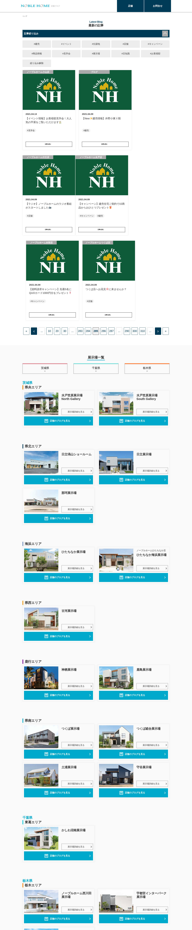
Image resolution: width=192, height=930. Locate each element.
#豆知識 (125, 54)
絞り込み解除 (37, 63)
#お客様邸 (155, 54)
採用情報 (91, 914)
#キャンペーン (155, 44)
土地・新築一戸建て (33, 918)
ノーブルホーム (30, 908)
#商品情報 (36, 54)
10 (49, 238)
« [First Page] (26, 238)
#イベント (66, 44)
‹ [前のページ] (34, 238)
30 (64, 238)
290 (127, 238)
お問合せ (157, 6)
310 (142, 238)
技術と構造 (61, 911)
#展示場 (96, 54)
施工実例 (27, 914)
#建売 (37, 44)
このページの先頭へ (164, 894)
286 (103, 238)
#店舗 (126, 44)
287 (111, 238)
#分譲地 (96, 44)
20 (57, 238)
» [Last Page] (165, 238)
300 (134, 238)
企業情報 (91, 911)
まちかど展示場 (63, 908)
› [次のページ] (158, 238)
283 (80, 238)
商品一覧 (27, 911)
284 (88, 238)
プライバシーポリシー (99, 908)
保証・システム (63, 914)
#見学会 (66, 54)
